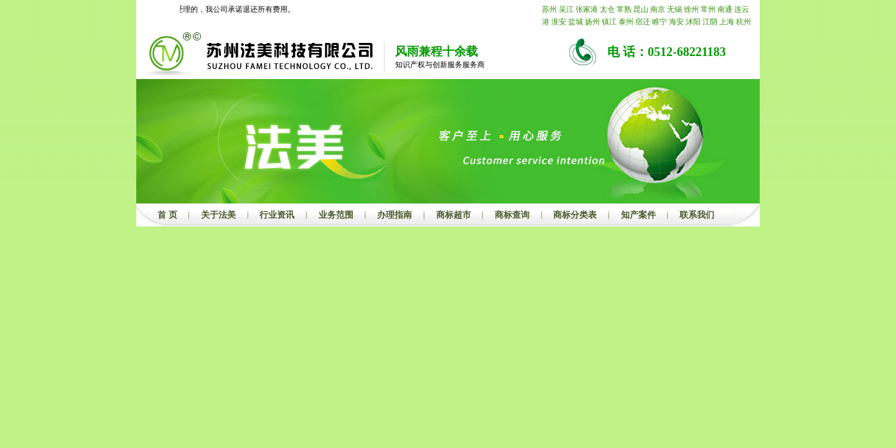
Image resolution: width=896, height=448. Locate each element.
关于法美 (218, 215)
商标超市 (453, 215)
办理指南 (394, 215)
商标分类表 (575, 215)
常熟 (624, 9)
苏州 (549, 9)
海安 (676, 21)
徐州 (691, 9)
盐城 (575, 21)
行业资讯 (276, 215)
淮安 (558, 21)
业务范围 (336, 215)
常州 (708, 9)
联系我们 (696, 215)
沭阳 (693, 21)
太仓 (607, 9)
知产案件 (638, 215)
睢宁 (659, 21)
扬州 (592, 21)
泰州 (625, 21)
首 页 (167, 215)
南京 (657, 9)
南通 (724, 9)
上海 (726, 21)
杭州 (743, 21)
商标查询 (512, 215)
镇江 (609, 21)
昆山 (640, 9)
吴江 (566, 9)
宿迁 (642, 21)
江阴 (709, 21)
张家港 (587, 9)
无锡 (674, 9)
